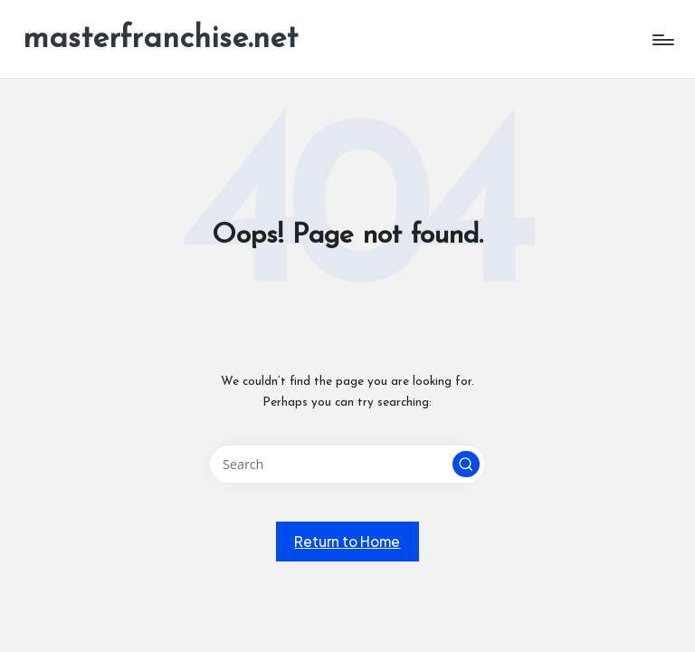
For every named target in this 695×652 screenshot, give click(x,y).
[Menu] (661, 39)
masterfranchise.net (160, 39)
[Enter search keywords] (347, 464)
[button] (466, 464)
